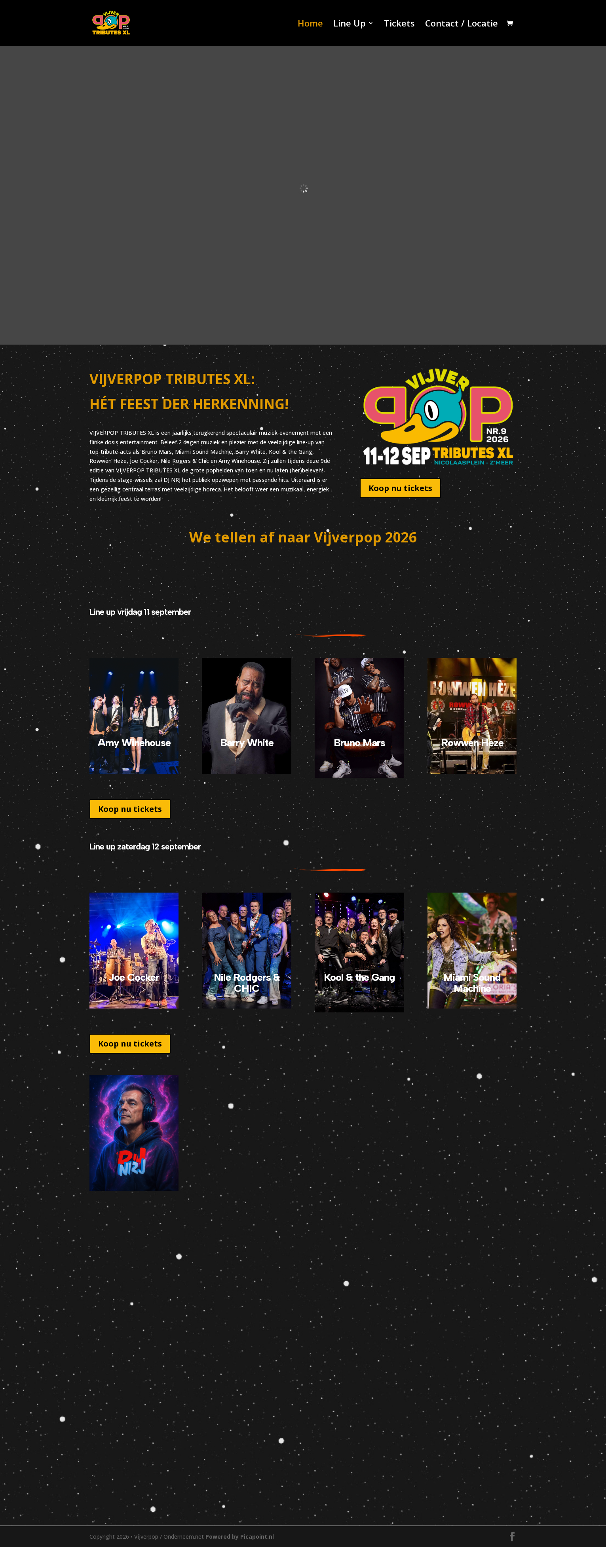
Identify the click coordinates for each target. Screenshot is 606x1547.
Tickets (399, 24)
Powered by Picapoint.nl (239, 1536)
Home (310, 24)
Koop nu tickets (400, 488)
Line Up (349, 24)
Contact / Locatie (461, 24)
